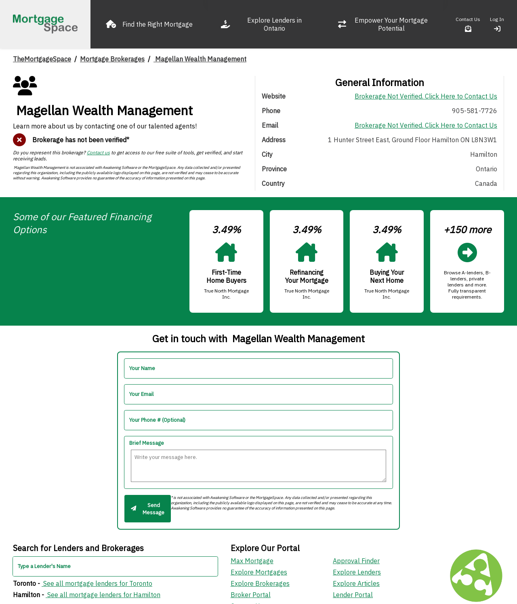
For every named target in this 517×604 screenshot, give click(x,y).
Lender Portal (353, 595)
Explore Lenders (357, 572)
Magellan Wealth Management (199, 59)
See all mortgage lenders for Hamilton (103, 595)
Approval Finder (356, 561)
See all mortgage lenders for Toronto (97, 583)
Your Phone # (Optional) (157, 420)
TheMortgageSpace (42, 59)
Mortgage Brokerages (112, 59)
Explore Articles (356, 583)
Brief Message (146, 443)
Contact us (98, 152)
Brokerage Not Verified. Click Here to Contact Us (426, 96)
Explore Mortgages (259, 572)
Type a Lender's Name (44, 566)
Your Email (141, 394)
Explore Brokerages (260, 583)
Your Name (142, 368)
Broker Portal (251, 595)
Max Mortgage (252, 561)
